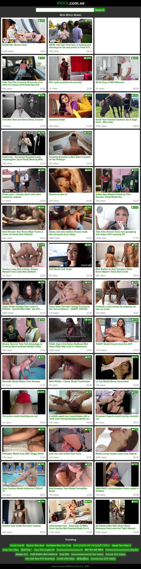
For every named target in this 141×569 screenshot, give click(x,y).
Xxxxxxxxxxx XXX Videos (103, 559)
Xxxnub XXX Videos (115, 554)
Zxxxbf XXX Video (66, 559)
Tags (61, 566)
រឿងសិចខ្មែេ (26, 550)
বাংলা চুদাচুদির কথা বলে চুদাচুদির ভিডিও (91, 545)
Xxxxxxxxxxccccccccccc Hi (70, 550)
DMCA (69, 566)
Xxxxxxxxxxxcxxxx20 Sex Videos (87, 554)
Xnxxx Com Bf (17, 545)
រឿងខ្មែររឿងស (82, 559)
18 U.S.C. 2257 (82, 566)
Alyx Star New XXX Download (39, 559)
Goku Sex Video (11, 550)
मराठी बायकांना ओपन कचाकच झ (43, 554)
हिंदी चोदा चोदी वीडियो (94, 550)
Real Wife (64, 554)
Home (54, 566)
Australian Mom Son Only (58, 545)
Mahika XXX (22, 554)
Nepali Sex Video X (121, 545)
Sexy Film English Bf (44, 550)
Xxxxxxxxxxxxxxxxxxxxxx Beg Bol (122, 550)
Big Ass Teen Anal (35, 545)
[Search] (65, 10)
